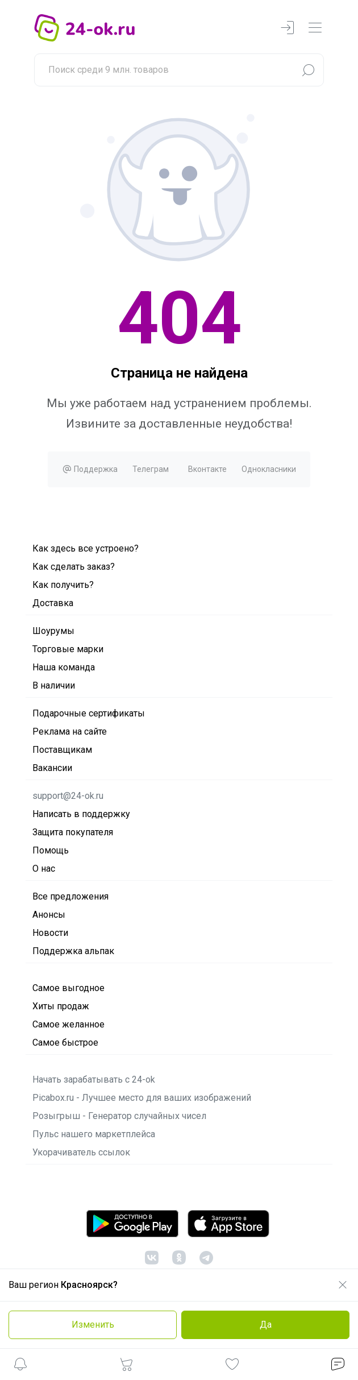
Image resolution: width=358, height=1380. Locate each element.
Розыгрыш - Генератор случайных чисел (119, 1115)
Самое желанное (68, 1024)
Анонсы (48, 914)
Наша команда (63, 667)
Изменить (93, 1324)
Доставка (52, 603)
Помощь (50, 850)
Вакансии (52, 767)
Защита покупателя (72, 832)
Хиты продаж (60, 1006)
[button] (20, 1366)
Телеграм (150, 469)
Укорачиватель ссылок (81, 1152)
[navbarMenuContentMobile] (315, 28)
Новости (50, 932)
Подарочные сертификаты (88, 713)
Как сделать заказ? (73, 566)
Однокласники (269, 469)
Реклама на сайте (69, 731)
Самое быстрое (65, 1042)
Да (266, 1324)
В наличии (53, 685)
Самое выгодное (68, 988)
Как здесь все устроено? (85, 548)
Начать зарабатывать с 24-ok (93, 1079)
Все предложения (70, 896)
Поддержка (90, 469)
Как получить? (63, 584)
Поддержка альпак (73, 951)
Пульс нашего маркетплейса (93, 1134)
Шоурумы (53, 630)
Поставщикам (62, 749)
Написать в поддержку (81, 814)
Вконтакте (207, 469)
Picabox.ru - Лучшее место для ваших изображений (141, 1097)
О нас (43, 868)
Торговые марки (67, 649)
